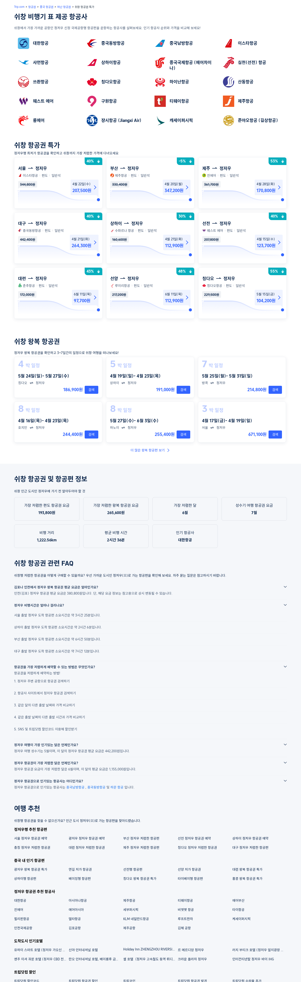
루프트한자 (185, 919)
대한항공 (20, 900)
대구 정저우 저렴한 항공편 (250, 847)
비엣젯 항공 (186, 910)
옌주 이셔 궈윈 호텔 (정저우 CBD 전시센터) (41, 959)
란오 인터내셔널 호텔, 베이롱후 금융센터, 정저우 (96, 959)
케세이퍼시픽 (241, 919)
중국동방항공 (96, 787)
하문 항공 (118, 787)
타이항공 (238, 910)
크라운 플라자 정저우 (192, 959)
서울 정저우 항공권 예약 (30, 838)
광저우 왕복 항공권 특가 (30, 869)
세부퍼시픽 (130, 910)
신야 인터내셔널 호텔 (83, 950)
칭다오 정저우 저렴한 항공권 (197, 847)
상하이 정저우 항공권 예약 (250, 838)
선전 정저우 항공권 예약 (194, 838)
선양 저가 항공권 (189, 869)
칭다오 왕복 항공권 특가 (139, 879)
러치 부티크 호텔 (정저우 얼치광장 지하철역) (259, 950)
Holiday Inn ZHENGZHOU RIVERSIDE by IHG (150, 949)
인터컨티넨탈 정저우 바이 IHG (253, 959)
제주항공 (129, 900)
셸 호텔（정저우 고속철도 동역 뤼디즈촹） (150, 959)
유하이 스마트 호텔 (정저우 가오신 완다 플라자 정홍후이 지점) (41, 950)
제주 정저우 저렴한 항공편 (141, 847)
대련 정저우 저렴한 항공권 (87, 847)
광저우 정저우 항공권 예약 (87, 838)
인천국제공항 (23, 928)
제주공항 (129, 928)
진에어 (18, 910)
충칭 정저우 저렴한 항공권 (32, 847)
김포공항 (75, 928)
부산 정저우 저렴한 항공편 (141, 838)
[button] (269, 12)
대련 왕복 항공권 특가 (247, 869)
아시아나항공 (78, 900)
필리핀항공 (21, 919)
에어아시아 (76, 910)
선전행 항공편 (132, 869)
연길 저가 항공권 (80, 869)
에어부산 (238, 900)
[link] (48, 43)
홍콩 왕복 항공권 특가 (247, 879)
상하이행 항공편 (25, 879)
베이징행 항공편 (80, 879)
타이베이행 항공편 (190, 879)
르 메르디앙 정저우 (191, 950)
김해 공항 (184, 928)
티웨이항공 (185, 900)
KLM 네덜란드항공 (136, 919)
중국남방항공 (75, 787)
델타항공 (75, 919)
